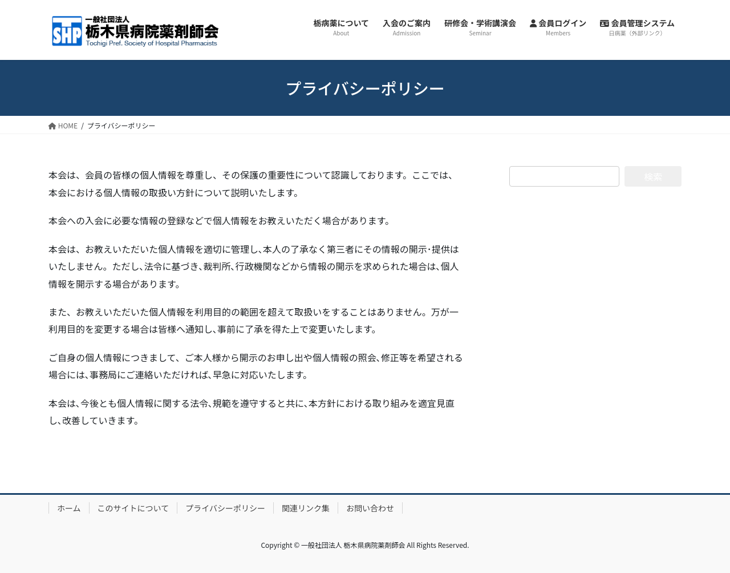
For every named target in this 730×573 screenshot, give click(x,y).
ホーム (69, 508)
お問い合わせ (370, 508)
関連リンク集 (306, 508)
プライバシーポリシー (225, 508)
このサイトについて (133, 508)
